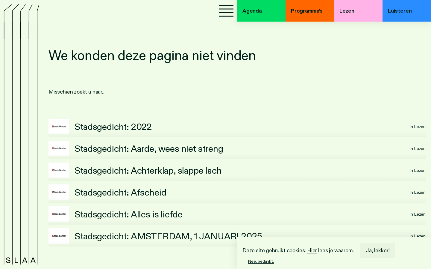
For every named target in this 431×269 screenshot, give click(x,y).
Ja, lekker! (378, 250)
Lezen (346, 10)
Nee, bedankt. (261, 261)
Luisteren (400, 10)
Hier (312, 250)
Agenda (252, 10)
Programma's (307, 10)
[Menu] (226, 11)
